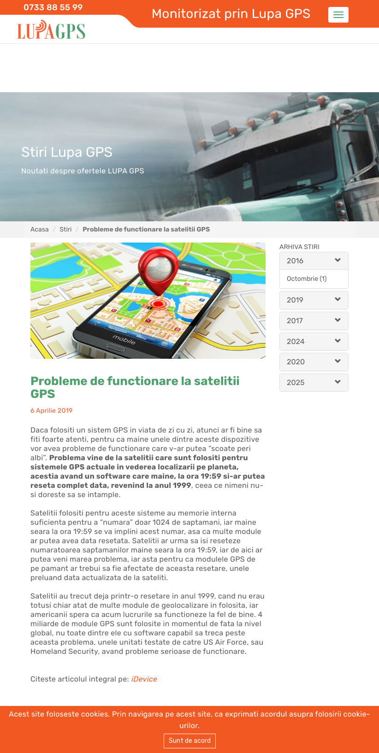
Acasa (39, 229)
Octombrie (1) (306, 279)
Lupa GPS (51, 29)
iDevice (144, 679)
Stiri (65, 229)
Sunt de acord (190, 741)
